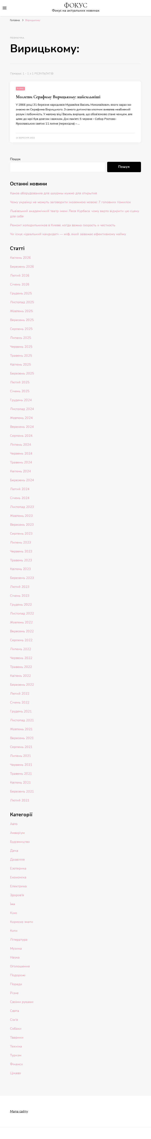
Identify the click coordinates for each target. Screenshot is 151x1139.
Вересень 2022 (22, 631)
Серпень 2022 (21, 640)
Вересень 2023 (22, 524)
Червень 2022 (21, 658)
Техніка (16, 1046)
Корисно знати (21, 922)
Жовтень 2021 (21, 729)
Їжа (12, 904)
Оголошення (20, 966)
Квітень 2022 (20, 676)
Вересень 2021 (22, 738)
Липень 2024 (20, 444)
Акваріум (17, 833)
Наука (15, 957)
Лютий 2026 (19, 275)
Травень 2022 (21, 667)
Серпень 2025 (21, 329)
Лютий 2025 (19, 382)
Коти (13, 931)
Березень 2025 (22, 373)
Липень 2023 (20, 542)
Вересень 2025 (22, 320)
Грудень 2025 (21, 293)
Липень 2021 (20, 756)
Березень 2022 (22, 684)
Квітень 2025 (20, 364)
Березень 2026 (22, 266)
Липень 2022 (20, 649)
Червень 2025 (21, 346)
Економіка (18, 877)
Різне (20, 88)
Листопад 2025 (22, 302)
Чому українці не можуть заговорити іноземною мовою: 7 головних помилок (70, 202)
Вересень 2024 (22, 427)
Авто (13, 824)
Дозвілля (17, 859)
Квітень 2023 (20, 569)
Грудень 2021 (21, 711)
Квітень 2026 (20, 258)
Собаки (15, 1028)
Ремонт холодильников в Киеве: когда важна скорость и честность (62, 225)
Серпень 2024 (21, 435)
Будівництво (20, 842)
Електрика (18, 886)
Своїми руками (21, 1002)
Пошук (15, 159)
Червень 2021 (21, 765)
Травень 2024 (21, 462)
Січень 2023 (19, 595)
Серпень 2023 (21, 533)
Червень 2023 (21, 551)
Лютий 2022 (19, 693)
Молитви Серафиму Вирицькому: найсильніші (58, 97)
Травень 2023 (21, 560)
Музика (16, 948)
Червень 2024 (21, 453)
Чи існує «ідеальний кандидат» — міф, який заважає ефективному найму (68, 234)
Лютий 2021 (19, 800)
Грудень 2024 (21, 400)
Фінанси (16, 1064)
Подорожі (17, 975)
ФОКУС (75, 5)
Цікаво (15, 1073)
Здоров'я (17, 895)
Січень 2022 (19, 702)
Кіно (13, 913)
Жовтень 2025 (21, 311)
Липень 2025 (20, 338)
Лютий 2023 (19, 587)
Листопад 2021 (22, 720)
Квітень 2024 (20, 471)
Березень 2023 (22, 578)
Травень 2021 (21, 773)
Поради (16, 984)
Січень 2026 (19, 284)
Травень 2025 (21, 355)
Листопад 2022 (22, 613)
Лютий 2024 (19, 489)
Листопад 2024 (22, 409)
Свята (14, 1011)
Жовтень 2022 (21, 622)
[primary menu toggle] (4, 8)
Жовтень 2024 (21, 418)
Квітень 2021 (20, 782)
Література (18, 939)
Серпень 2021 (21, 747)
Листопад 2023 (22, 507)
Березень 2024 (22, 480)
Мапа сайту (19, 1111)
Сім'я (14, 1020)
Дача (14, 850)
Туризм (15, 1055)
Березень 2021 (22, 791)
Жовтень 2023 (21, 516)
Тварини (16, 1037)
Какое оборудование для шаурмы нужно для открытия (53, 193)
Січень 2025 (19, 391)
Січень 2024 (19, 498)
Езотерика (18, 868)
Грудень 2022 (21, 604)
